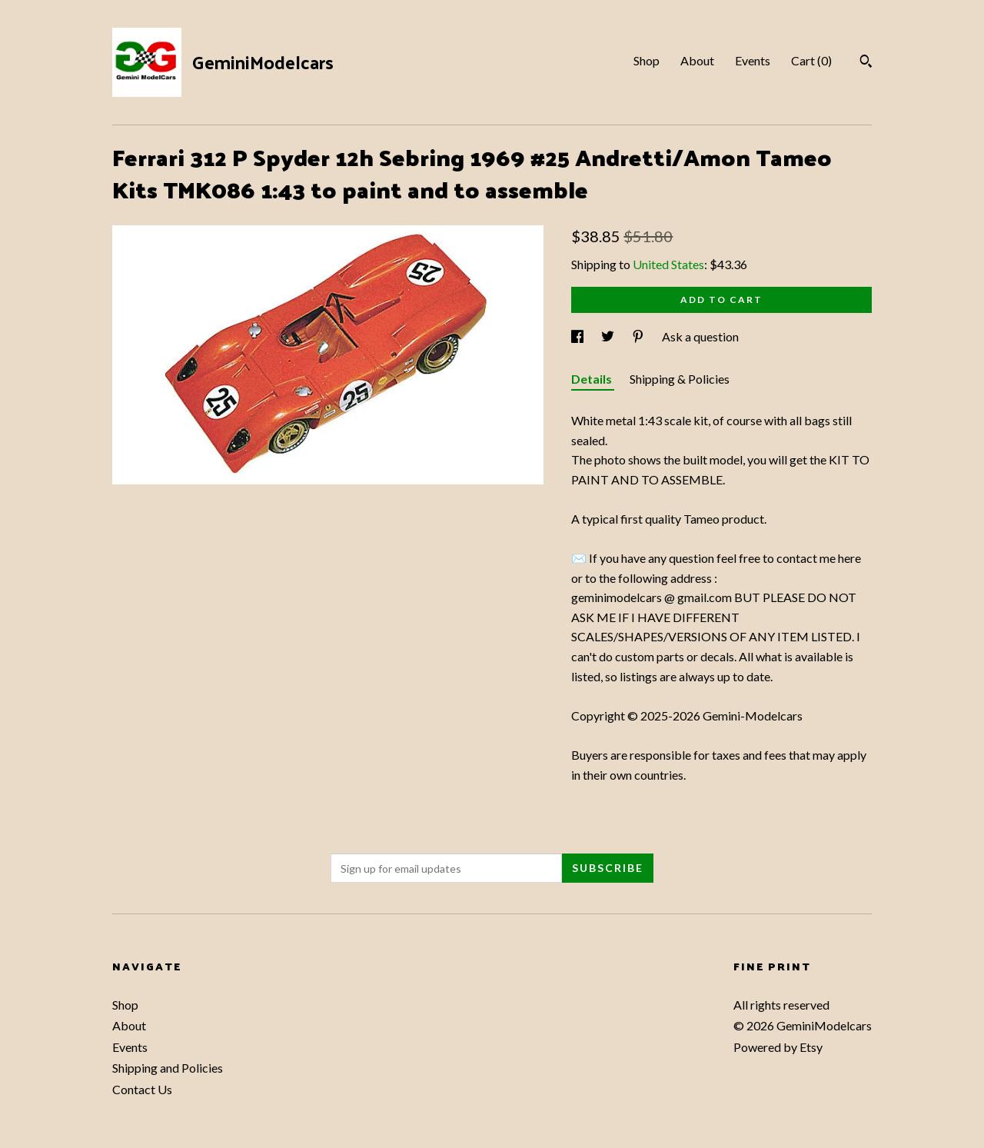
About (697, 60)
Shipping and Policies (167, 1067)
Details (592, 378)
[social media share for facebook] (578, 336)
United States (668, 264)
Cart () (811, 60)
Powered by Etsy (778, 1047)
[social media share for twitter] (609, 336)
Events (752, 60)
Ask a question (700, 336)
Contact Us (142, 1089)
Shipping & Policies (680, 378)
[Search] (866, 63)
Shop (646, 60)
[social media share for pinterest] (639, 336)
